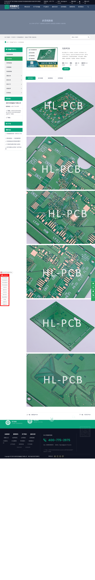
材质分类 (8, 80)
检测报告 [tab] (50, 78)
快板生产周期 (28, 37)
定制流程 (26, 438)
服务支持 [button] (54, 7)
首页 (7, 42)
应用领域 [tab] (60, 78)
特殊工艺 (8, 84)
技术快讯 (9, 438)
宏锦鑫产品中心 (13, 42)
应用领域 (8, 92)
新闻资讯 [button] (72, 7)
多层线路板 (21, 42)
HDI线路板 (8, 67)
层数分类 (8, 75)
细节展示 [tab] (30, 78)
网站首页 (27, 7)
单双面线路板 (9, 54)
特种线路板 (9, 63)
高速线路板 (9, 71)
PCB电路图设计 (20, 37)
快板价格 (34, 37)
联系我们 (81, 7)
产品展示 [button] (46, 7)
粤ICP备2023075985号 (33, 456)
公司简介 (17, 438)
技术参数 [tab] (40, 78)
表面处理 (8, 88)
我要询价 (66, 68)
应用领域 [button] (63, 7)
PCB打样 (13, 37)
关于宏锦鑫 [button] (36, 7)
